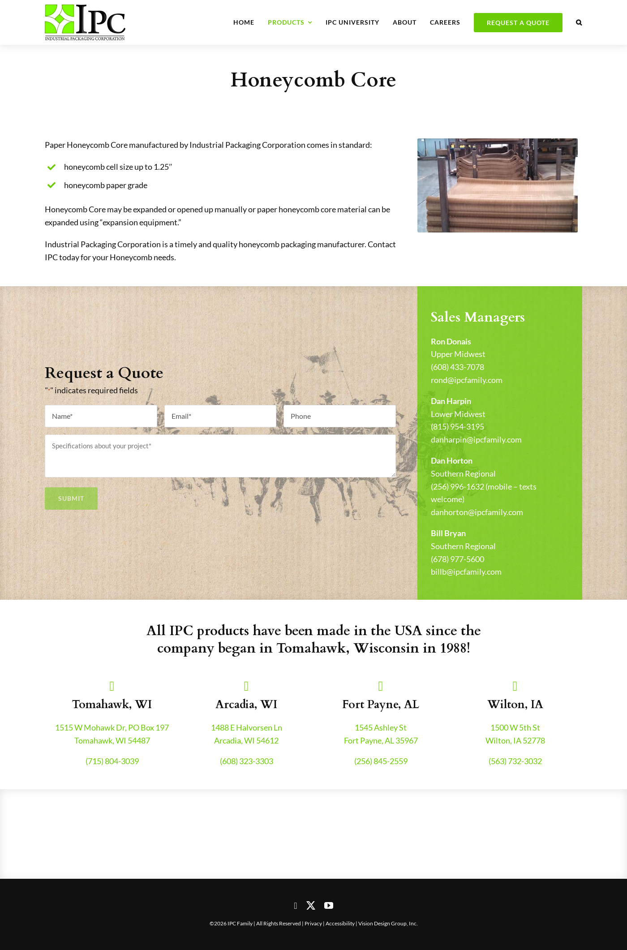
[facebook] (295, 905)
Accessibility (340, 923)
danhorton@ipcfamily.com (477, 512)
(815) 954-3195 (457, 426)
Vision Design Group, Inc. (388, 923)
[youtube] (328, 905)
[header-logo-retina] (85, 8)
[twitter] (310, 905)
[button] (579, 22)
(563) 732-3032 (515, 761)
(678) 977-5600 (457, 559)
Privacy (313, 923)
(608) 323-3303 (246, 761)
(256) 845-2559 (381, 761)
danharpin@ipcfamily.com (476, 439)
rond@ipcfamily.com (466, 380)
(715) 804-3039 (112, 761)
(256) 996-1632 (457, 486)
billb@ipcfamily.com (466, 571)
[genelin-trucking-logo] (369, 816)
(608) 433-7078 (457, 367)
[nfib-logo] (257, 816)
